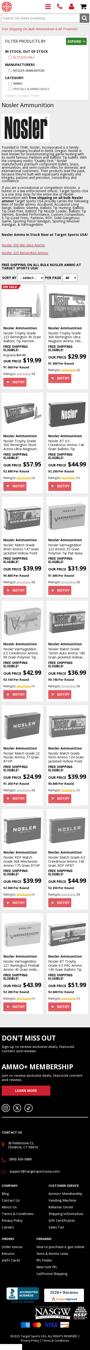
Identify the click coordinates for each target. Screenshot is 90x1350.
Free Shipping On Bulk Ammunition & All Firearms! (40, 29)
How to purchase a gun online (60, 1247)
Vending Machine (62, 1200)
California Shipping (51, 1273)
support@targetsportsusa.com (34, 1171)
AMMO (18, 83)
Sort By (9, 277)
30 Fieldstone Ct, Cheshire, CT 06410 (23, 1145)
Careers (8, 1227)
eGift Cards (11, 1260)
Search (84, 18)
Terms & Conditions (18, 1213)
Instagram (6, 1108)
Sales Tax (56, 1227)
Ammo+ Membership (65, 1193)
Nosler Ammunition (28, 71)
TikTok (28, 1108)
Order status (12, 1247)
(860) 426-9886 (60, 7)
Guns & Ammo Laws (52, 1253)
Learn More (26, 1090)
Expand (74, 41)
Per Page (53, 277)
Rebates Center (60, 1207)
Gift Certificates (61, 1220)
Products (48, 7)
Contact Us (11, 1200)
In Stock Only (24, 57)
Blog (5, 1193)
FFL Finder (44, 1260)
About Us (9, 1207)
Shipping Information (65, 1213)
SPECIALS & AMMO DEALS (31, 89)
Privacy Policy (12, 1220)
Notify (18, 382)
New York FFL (46, 1267)
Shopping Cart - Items (83, 7)
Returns (8, 1253)
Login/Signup (72, 7)
